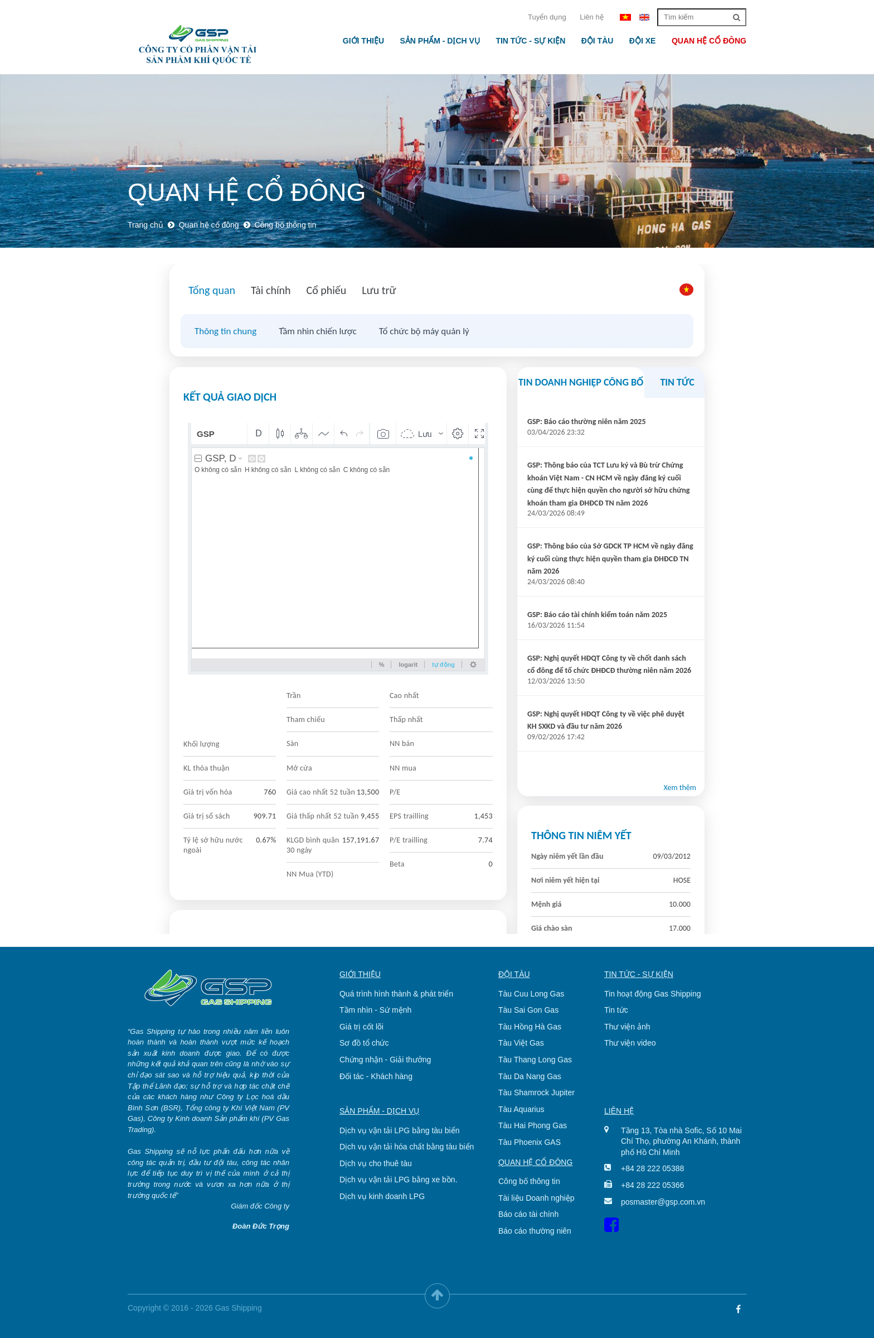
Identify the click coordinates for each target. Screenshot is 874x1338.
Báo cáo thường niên (534, 1230)
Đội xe (642, 40)
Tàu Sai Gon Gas (528, 1009)
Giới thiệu (363, 40)
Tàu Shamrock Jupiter (536, 1092)
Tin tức (616, 1009)
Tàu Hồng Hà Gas (529, 1026)
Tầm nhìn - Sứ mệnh (375, 1009)
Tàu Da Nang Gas (529, 1076)
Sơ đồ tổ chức (364, 1042)
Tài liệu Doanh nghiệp (536, 1197)
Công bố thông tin (529, 1181)
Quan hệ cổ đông (709, 40)
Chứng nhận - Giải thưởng (385, 1059)
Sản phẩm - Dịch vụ (439, 40)
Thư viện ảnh (627, 1026)
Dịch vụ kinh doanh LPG (382, 1196)
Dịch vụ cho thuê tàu (375, 1163)
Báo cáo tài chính (528, 1214)
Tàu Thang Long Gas (535, 1059)
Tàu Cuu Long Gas (531, 993)
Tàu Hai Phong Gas (532, 1125)
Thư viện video (630, 1042)
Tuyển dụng (547, 17)
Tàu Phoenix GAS (529, 1142)
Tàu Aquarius (521, 1109)
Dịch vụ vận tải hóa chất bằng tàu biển (406, 1146)
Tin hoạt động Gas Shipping (652, 993)
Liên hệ (591, 17)
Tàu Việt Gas (521, 1042)
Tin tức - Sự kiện (530, 40)
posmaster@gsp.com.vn (663, 1201)
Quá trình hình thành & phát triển (396, 993)
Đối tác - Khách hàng (375, 1076)
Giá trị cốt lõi (361, 1026)
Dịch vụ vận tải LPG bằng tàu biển (399, 1130)
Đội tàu (597, 40)
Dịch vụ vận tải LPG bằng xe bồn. (398, 1179)
